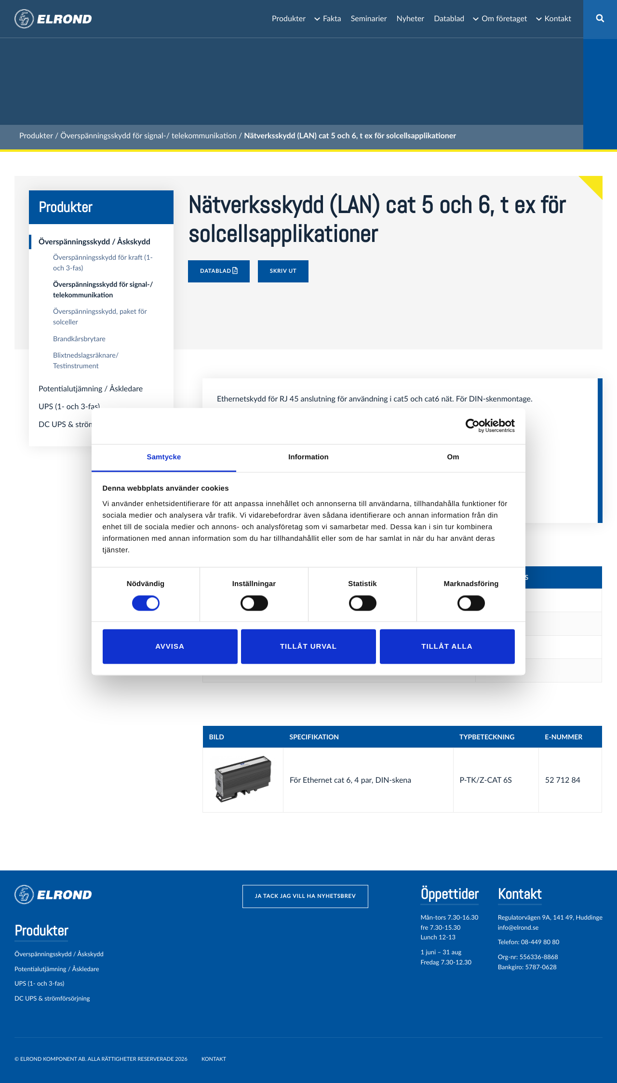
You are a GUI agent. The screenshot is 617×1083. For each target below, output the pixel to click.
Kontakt (558, 18)
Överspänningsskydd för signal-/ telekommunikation (148, 135)
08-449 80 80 (540, 942)
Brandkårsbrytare (79, 339)
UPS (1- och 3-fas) (69, 406)
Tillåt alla (446, 646)
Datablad (449, 18)
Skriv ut (283, 271)
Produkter (289, 18)
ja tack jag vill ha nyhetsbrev (305, 896)
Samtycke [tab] (164, 457)
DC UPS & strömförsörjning (85, 424)
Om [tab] (453, 457)
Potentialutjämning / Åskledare (91, 388)
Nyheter (411, 18)
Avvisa (170, 646)
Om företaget (504, 18)
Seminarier (369, 18)
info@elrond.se (518, 927)
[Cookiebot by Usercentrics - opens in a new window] (472, 425)
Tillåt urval (308, 646)
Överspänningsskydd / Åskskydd (94, 241)
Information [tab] (308, 457)
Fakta (332, 18)
